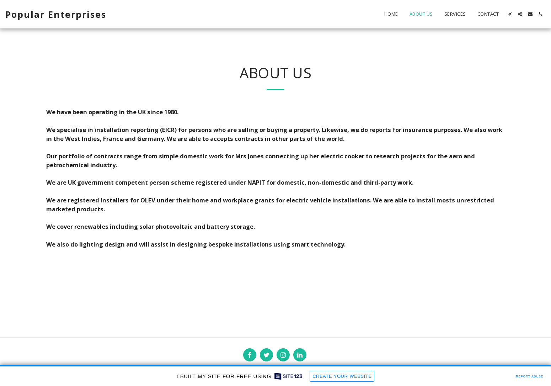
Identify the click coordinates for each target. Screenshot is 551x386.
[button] (509, 14)
